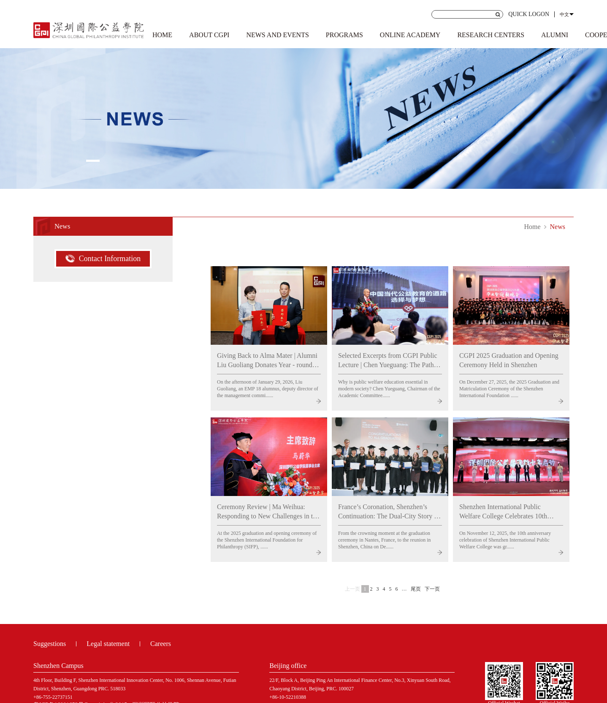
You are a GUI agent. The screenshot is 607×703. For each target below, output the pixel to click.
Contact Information (103, 258)
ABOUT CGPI (209, 34)
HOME (162, 34)
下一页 (432, 589)
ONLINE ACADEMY (410, 34)
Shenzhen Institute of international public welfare (88, 29)
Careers (160, 643)
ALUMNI (554, 34)
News (557, 226)
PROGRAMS (344, 34)
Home (532, 226)
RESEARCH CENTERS (490, 34)
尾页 (416, 589)
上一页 (352, 589)
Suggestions (49, 643)
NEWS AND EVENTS (277, 34)
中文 (564, 14)
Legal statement (108, 643)
